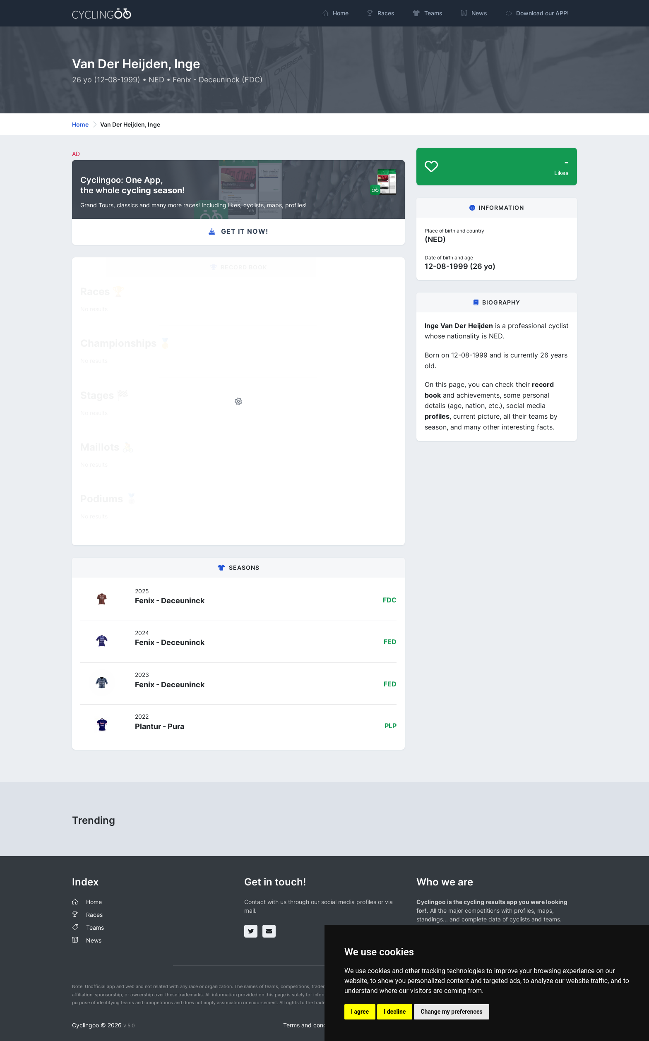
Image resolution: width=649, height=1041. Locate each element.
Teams (95, 927)
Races (94, 914)
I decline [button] (395, 1011)
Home (80, 124)
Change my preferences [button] (451, 1011)
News (93, 940)
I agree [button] (360, 1011)
